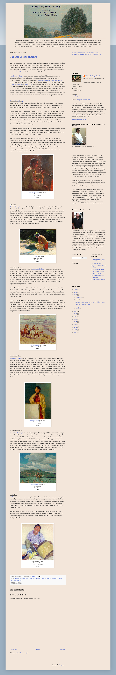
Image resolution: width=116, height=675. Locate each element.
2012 (75, 327)
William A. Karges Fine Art (93, 76)
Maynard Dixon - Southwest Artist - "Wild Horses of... (90, 302)
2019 (75, 311)
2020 (75, 295)
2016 (75, 319)
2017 (75, 316)
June (77, 300)
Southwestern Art (15, 580)
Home (38, 649)
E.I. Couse (34, 256)
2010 (75, 332)
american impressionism (21, 578)
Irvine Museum (97, 263)
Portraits (60, 578)
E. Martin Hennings (16, 84)
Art (28, 578)
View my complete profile (79, 119)
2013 (75, 324)
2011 (75, 330)
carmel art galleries (46, 578)
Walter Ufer (28, 84)
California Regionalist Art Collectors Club (98, 260)
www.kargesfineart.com (78, 96)
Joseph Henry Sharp (16, 76)
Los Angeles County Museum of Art (98, 272)
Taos (21, 580)
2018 (75, 314)
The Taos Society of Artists (23, 56)
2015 (75, 322)
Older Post (62, 649)
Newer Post (14, 649)
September (79, 297)
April (77, 308)
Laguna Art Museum (98, 269)
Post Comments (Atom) (23, 653)
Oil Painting (55, 578)
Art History (38, 578)
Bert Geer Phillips (18, 72)
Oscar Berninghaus (56, 80)
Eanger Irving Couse (44, 80)
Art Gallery (32, 578)
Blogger (61, 665)
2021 (75, 292)
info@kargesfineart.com (83, 100)
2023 (75, 289)
